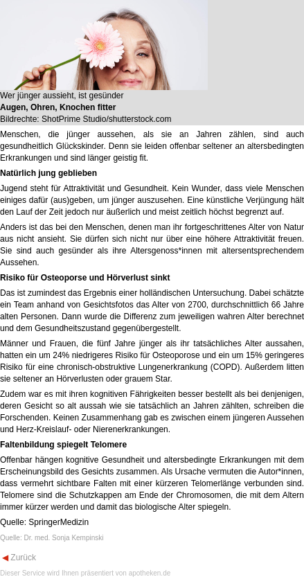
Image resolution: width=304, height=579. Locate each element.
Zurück (22, 557)
